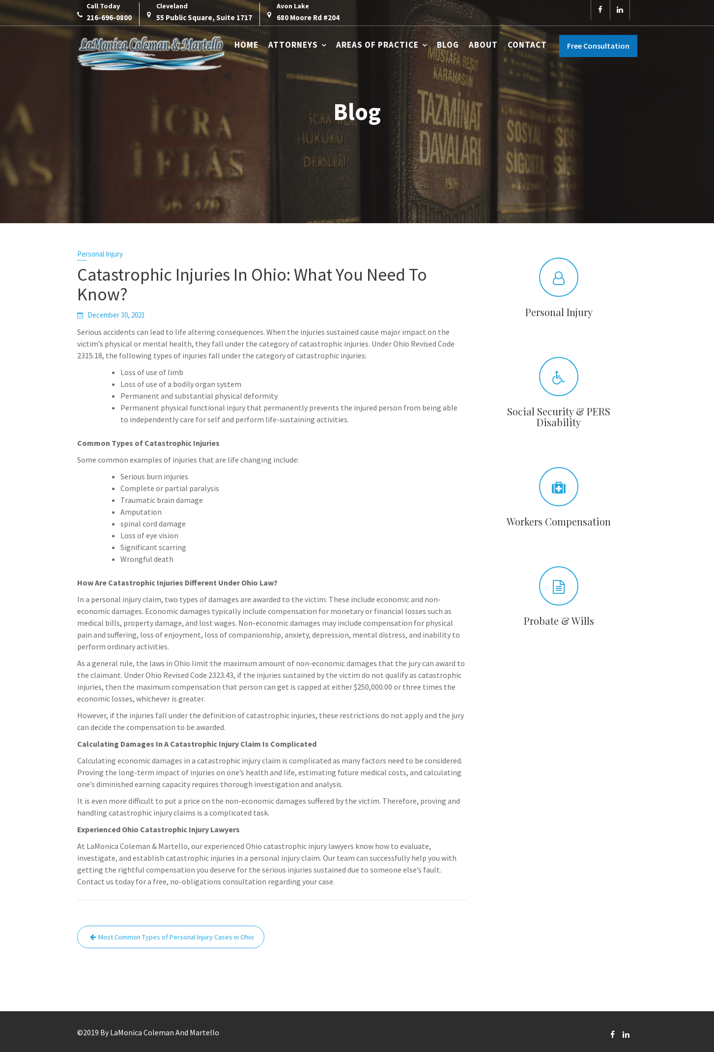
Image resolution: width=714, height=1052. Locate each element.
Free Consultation (598, 46)
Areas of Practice (377, 44)
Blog (448, 44)
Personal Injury (100, 254)
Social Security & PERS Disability (558, 417)
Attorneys (293, 44)
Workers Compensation (558, 521)
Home (246, 44)
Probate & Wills (558, 620)
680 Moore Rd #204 (308, 17)
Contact (527, 44)
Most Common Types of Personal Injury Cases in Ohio (176, 937)
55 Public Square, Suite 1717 (204, 17)
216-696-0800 (109, 17)
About (483, 44)
